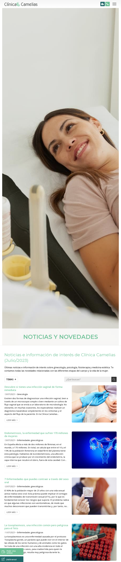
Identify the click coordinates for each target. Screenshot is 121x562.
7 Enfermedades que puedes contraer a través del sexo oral (36, 481)
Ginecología (22, 394)
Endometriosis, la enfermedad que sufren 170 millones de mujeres (36, 434)
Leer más (11, 420)
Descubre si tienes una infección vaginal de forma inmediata (33, 388)
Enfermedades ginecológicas (30, 440)
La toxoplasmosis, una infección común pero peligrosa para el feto (36, 527)
